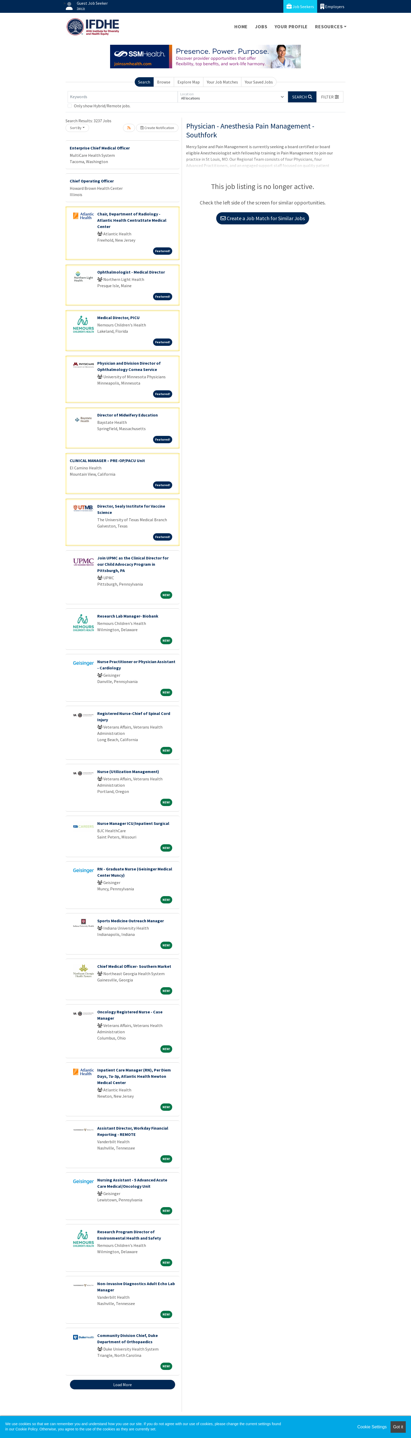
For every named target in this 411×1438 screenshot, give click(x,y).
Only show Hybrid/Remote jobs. (102, 105)
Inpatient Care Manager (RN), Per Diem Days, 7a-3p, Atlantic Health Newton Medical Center (134, 1076)
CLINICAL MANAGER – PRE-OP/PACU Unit (107, 460)
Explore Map (188, 82)
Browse (163, 82)
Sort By (76, 127)
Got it (398, 1427)
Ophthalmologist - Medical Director (131, 272)
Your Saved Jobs (259, 82)
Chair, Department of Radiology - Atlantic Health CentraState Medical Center (131, 220)
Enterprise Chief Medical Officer (100, 148)
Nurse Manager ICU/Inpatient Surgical (133, 823)
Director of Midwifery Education (127, 415)
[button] (330, 97)
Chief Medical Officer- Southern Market (134, 966)
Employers (332, 6)
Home (241, 27)
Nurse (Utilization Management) (128, 771)
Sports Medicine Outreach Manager (130, 920)
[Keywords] (123, 97)
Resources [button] (329, 27)
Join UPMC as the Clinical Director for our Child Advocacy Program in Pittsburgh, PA (133, 564)
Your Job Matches (222, 82)
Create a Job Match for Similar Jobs (262, 218)
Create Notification (157, 127)
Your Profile (291, 27)
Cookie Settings (372, 1427)
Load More (122, 1384)
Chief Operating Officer (92, 181)
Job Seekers (300, 6)
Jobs (261, 27)
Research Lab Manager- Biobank (127, 616)
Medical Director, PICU (118, 317)
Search (144, 82)
